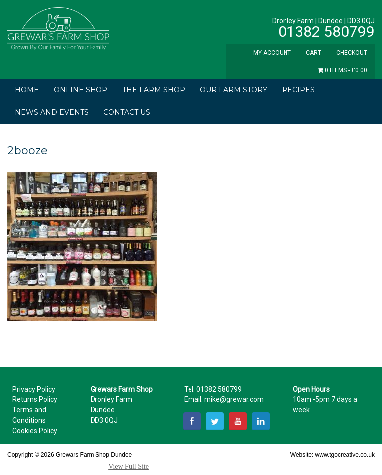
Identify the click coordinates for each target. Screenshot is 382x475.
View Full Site (128, 466)
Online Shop (80, 89)
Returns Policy (34, 399)
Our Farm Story (233, 89)
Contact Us (126, 112)
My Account (272, 52)
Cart (313, 52)
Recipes (298, 89)
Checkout (351, 52)
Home (27, 89)
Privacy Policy (33, 389)
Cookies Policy (34, 431)
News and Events (52, 112)
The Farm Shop (153, 89)
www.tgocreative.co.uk (345, 454)
